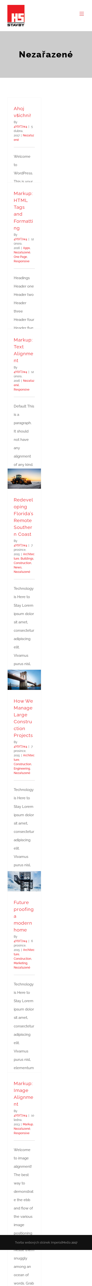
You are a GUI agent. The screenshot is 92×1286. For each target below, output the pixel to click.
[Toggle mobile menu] (82, 13)
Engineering (22, 768)
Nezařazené (22, 252)
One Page (20, 257)
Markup (28, 1124)
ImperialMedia (61, 1243)
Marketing (20, 963)
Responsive (21, 261)
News (18, 567)
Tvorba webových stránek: (32, 1243)
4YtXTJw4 (20, 126)
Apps (26, 248)
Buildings (27, 558)
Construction (22, 563)
